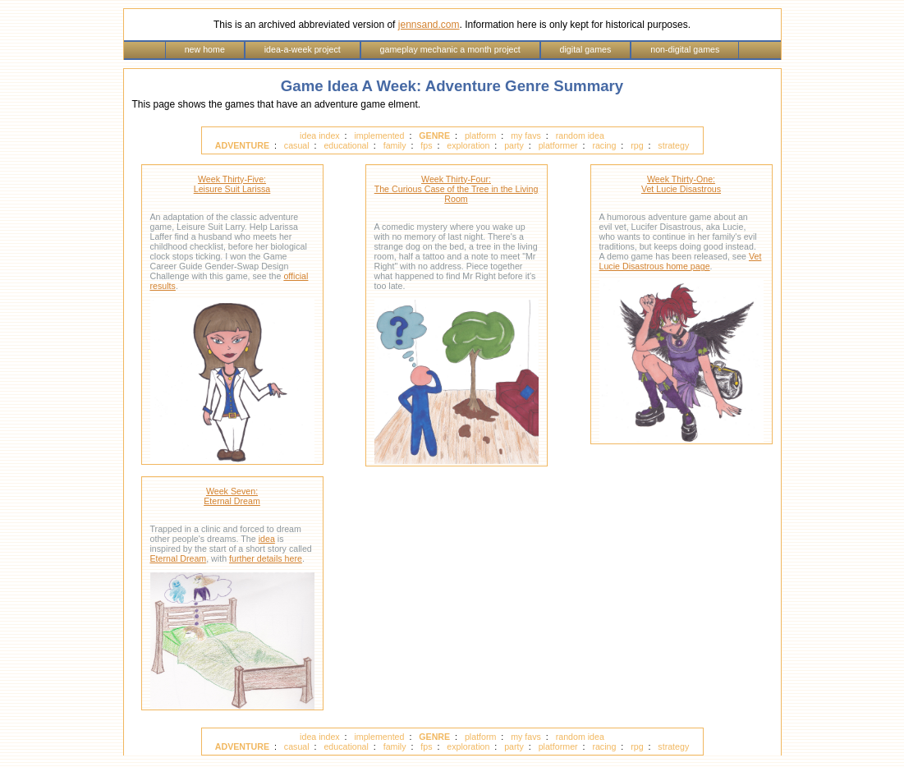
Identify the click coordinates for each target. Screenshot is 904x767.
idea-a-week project (302, 49)
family (394, 145)
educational (346, 145)
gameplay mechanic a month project (450, 49)
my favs (526, 135)
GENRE (434, 135)
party (514, 145)
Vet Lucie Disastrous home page (680, 261)
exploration (468, 145)
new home (205, 49)
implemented (379, 135)
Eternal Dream (178, 558)
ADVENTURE (242, 145)
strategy (673, 145)
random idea (580, 135)
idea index (320, 135)
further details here (265, 558)
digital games (586, 49)
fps (426, 145)
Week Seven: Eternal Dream (232, 496)
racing (604, 145)
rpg (637, 145)
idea (267, 539)
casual (297, 145)
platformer (558, 145)
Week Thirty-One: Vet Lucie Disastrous (681, 184)
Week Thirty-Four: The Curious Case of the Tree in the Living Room (456, 189)
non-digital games (684, 49)
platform (481, 135)
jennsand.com (429, 24)
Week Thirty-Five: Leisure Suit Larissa (232, 184)
